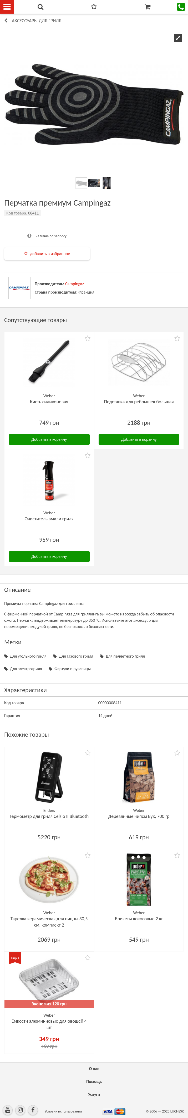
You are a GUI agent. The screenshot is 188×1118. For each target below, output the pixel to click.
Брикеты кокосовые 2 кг (139, 919)
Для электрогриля (26, 668)
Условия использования (63, 1111)
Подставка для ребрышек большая (139, 402)
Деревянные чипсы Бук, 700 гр (139, 816)
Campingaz (74, 283)
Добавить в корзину (49, 439)
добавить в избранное (50, 253)
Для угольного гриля (28, 656)
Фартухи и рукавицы (72, 668)
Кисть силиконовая (49, 402)
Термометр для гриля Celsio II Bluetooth (49, 816)
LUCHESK (177, 1111)
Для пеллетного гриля (125, 656)
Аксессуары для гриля (37, 21)
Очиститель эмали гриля (49, 519)
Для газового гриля (76, 656)
